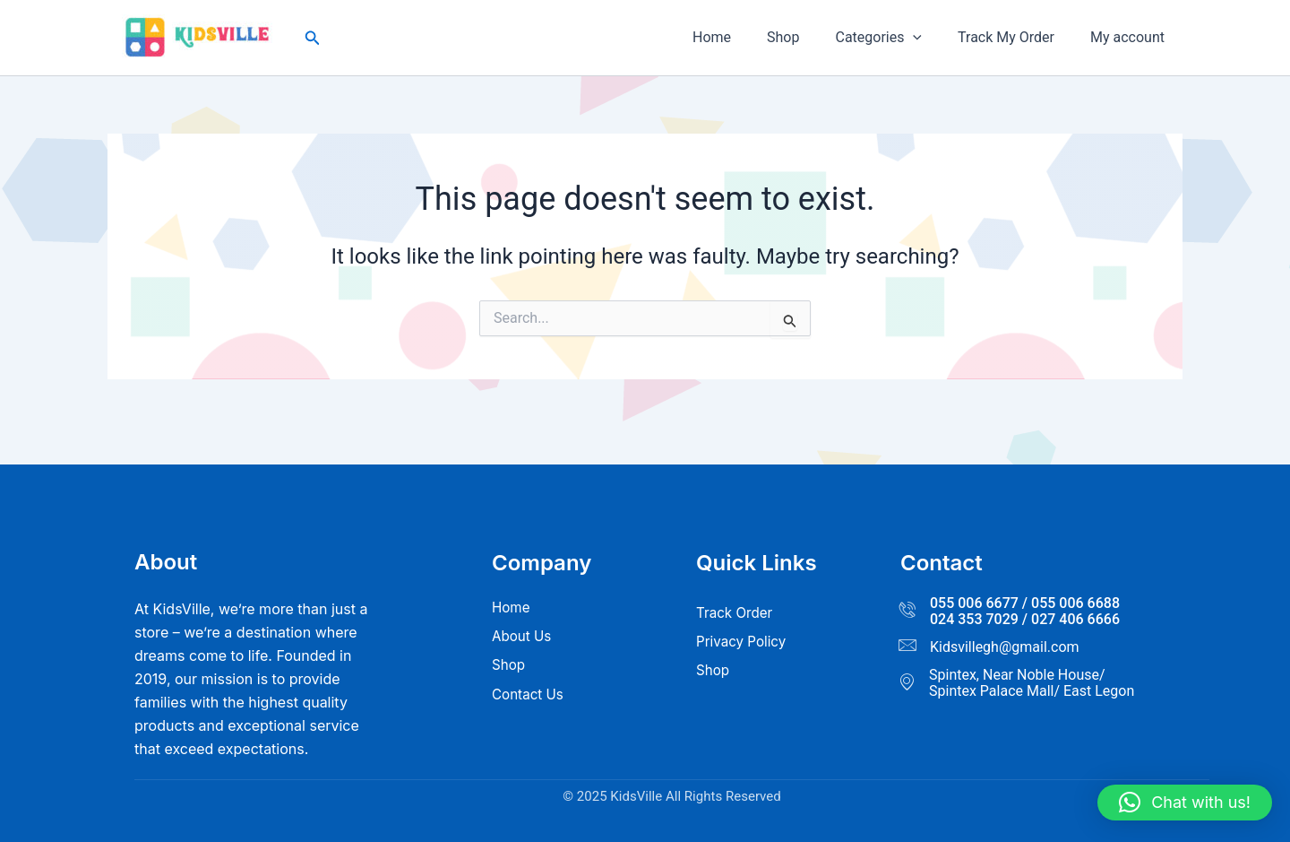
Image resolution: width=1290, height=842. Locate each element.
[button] (313, 38)
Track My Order (1016, 37)
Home (744, 37)
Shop (808, 37)
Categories (896, 38)
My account (1131, 37)
